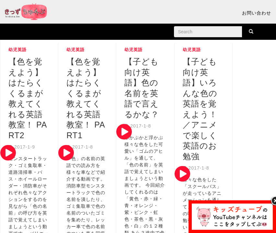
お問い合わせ (256, 13)
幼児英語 (17, 49)
